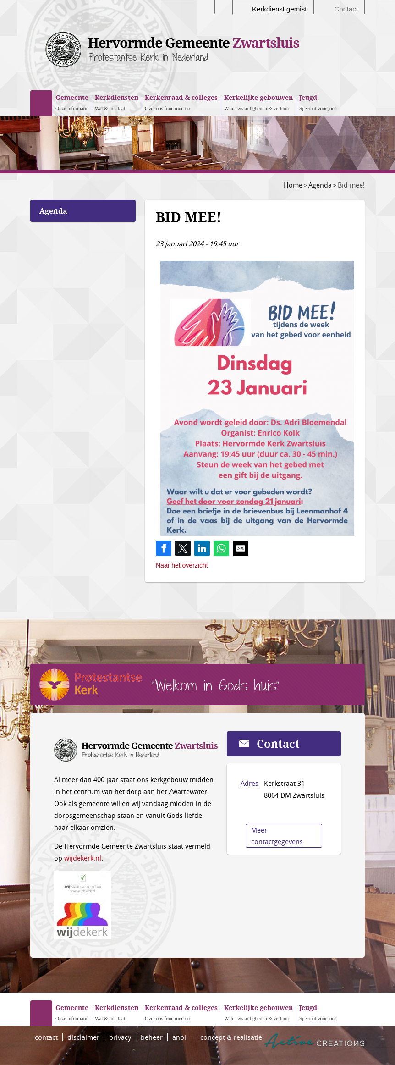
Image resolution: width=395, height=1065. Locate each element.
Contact (346, 9)
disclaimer (83, 1037)
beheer (152, 1037)
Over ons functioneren (181, 102)
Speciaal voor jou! (317, 102)
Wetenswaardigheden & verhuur (258, 102)
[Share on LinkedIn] (202, 548)
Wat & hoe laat (116, 102)
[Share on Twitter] (183, 548)
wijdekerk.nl (82, 857)
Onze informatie (71, 102)
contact (46, 1037)
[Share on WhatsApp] (221, 548)
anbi (179, 1037)
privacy (120, 1037)
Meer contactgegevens (277, 835)
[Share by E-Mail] (240, 548)
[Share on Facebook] (163, 548)
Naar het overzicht (182, 565)
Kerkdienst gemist (279, 9)
